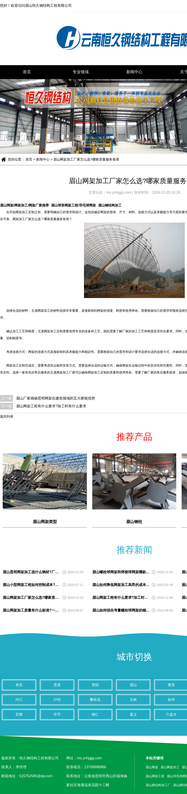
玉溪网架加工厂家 (62, 372)
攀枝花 (95, 700)
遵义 (133, 714)
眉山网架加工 (170, 767)
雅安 (171, 685)
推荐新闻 (134, 550)
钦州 (171, 700)
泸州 (57, 700)
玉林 (133, 700)
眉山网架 (152, 767)
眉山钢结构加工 (110, 205)
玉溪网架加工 (47, 331)
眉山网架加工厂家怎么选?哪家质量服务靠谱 (86, 159)
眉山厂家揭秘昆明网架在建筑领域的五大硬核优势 (55, 398)
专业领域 (81, 72)
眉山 (133, 685)
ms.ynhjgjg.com (119, 192)
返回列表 (6, 416)
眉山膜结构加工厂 (158, 785)
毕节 (57, 714)
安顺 (19, 714)
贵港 (57, 685)
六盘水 (171, 714)
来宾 (19, 685)
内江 (19, 700)
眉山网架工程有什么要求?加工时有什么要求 (51, 406)
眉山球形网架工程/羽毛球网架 (73, 205)
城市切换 (134, 657)
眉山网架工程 (155, 776)
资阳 (95, 685)
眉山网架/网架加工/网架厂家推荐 (24, 205)
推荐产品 (134, 437)
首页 (27, 72)
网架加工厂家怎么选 (27, 219)
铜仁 (95, 714)
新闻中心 (134, 72)
